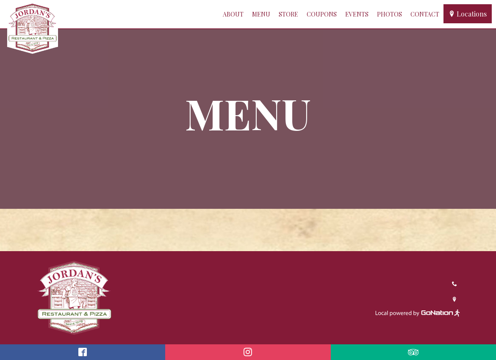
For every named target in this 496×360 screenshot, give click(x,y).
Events (357, 14)
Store (288, 14)
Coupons (322, 14)
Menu (261, 14)
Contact (424, 14)
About (233, 14)
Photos (389, 14)
